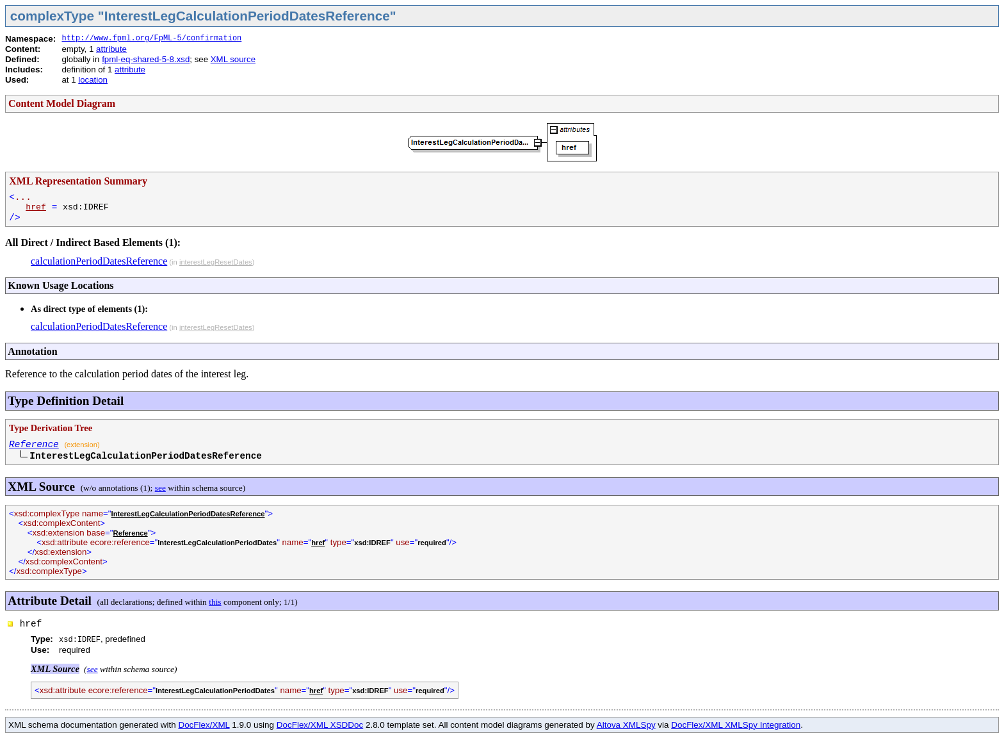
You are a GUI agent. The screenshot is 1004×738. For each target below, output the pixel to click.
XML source (233, 59)
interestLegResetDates (215, 262)
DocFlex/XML (203, 725)
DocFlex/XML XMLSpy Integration (735, 725)
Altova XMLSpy (626, 725)
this (215, 602)
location (93, 80)
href (36, 207)
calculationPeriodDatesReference (99, 261)
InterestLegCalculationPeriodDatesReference (188, 514)
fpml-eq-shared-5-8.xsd (146, 59)
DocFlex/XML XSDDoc (320, 725)
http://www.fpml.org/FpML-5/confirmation (151, 38)
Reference (34, 444)
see (160, 488)
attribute (111, 49)
